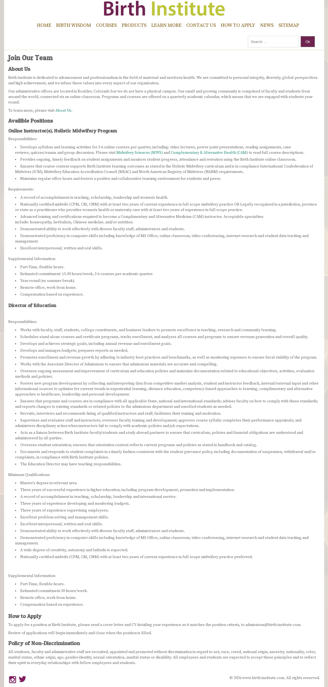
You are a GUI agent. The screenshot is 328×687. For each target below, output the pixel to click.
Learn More (166, 25)
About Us (63, 110)
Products (134, 25)
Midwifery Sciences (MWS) (140, 152)
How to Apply (238, 25)
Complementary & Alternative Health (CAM (208, 152)
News (267, 25)
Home (44, 25)
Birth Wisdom (73, 25)
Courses (106, 25)
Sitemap (288, 25)
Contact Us (201, 25)
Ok (307, 42)
